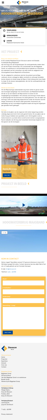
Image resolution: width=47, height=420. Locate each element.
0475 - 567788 (12, 272)
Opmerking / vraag (9, 305)
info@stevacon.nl (11, 269)
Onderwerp (7, 296)
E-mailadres (7, 287)
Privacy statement (7, 414)
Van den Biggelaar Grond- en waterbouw (13, 377)
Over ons (4, 365)
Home (3, 357)
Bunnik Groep (5, 379)
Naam (5, 279)
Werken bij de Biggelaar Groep (10, 381)
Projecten (4, 359)
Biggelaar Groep (6, 373)
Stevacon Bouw (6, 375)
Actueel (3, 363)
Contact (3, 367)
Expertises (4, 361)
